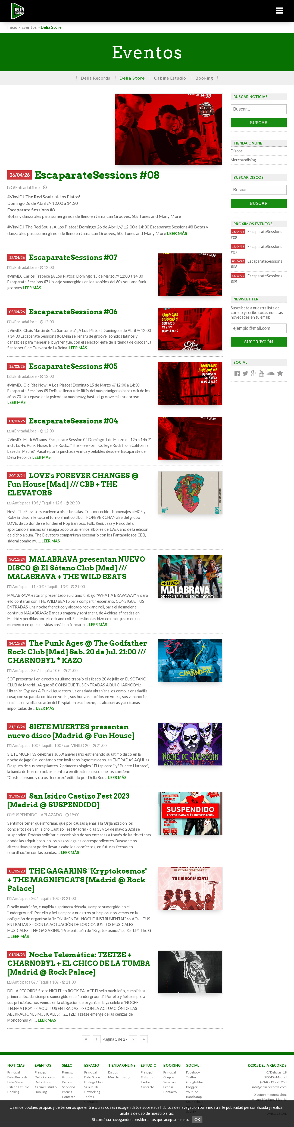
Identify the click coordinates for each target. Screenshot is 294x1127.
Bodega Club (93, 1082)
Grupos (67, 1077)
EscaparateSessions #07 (73, 257)
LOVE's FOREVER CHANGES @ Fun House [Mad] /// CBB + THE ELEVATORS (73, 484)
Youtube (192, 1092)
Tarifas (89, 1097)
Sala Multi (91, 1087)
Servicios (68, 1087)
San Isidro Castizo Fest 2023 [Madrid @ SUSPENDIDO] (68, 800)
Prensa (67, 1092)
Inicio (12, 27)
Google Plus (195, 1082)
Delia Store (132, 77)
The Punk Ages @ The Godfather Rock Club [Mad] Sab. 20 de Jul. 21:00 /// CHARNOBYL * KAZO (77, 652)
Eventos (29, 27)
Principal (13, 1072)
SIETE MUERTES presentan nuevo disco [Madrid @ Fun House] (70, 731)
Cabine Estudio (170, 77)
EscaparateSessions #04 (73, 421)
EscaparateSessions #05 (73, 366)
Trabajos (147, 1077)
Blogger (192, 1087)
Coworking (92, 1092)
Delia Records (95, 77)
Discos (237, 151)
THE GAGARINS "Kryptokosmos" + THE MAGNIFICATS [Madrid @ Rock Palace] (77, 880)
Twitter (191, 1077)
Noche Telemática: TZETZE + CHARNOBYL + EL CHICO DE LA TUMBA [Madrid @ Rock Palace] (78, 963)
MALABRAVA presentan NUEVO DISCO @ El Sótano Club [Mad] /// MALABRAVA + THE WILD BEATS (76, 568)
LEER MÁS (177, 233)
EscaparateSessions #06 (73, 311)
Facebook (193, 1072)
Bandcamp (194, 1097)
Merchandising (243, 160)
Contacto (68, 1097)
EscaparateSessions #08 (97, 175)
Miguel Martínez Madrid (269, 1099)
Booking (204, 77)
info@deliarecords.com (269, 1087)
